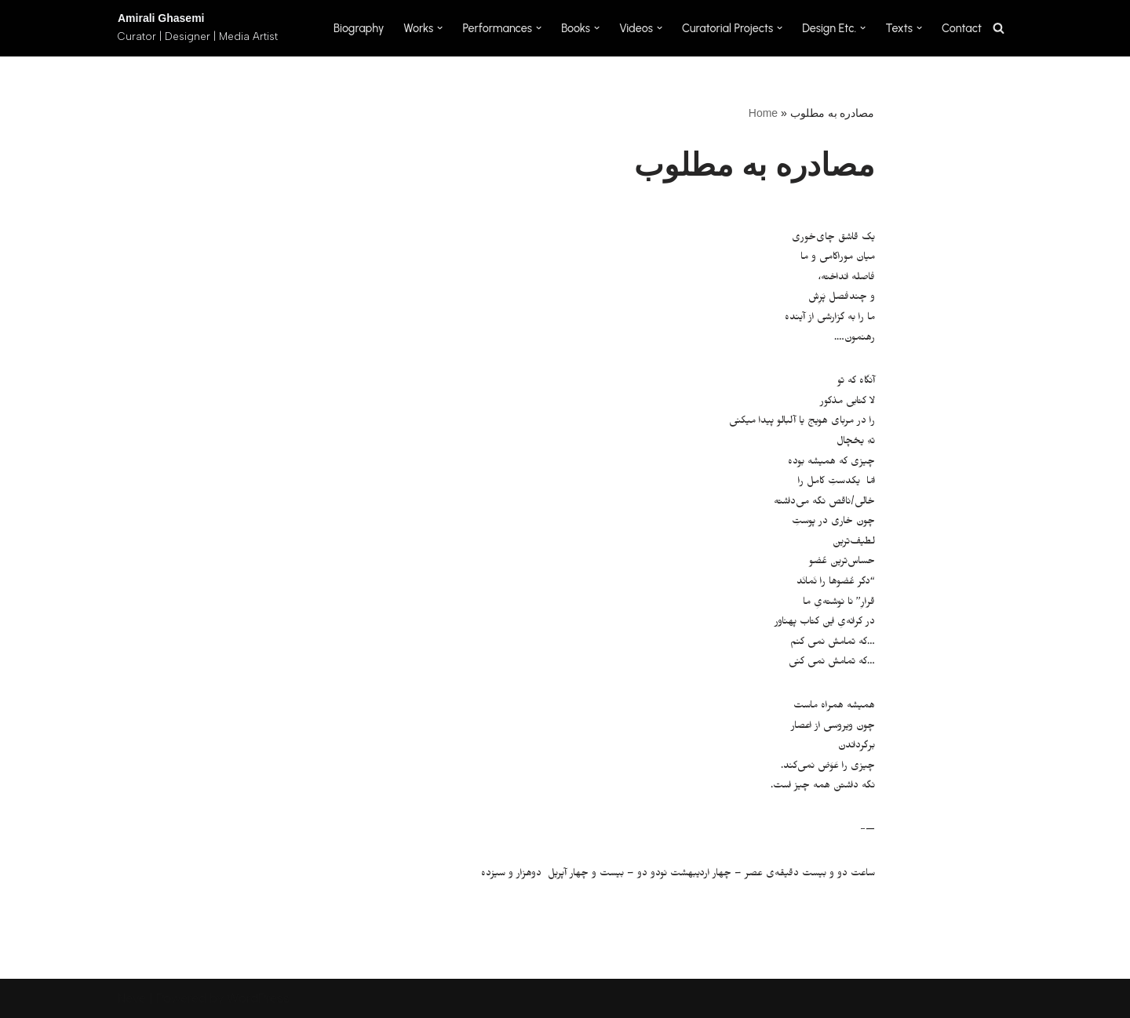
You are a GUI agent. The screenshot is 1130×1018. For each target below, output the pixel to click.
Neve (132, 998)
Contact (962, 28)
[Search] (998, 28)
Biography (359, 28)
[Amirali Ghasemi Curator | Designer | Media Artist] (198, 28)
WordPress (258, 998)
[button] (440, 28)
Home (763, 113)
